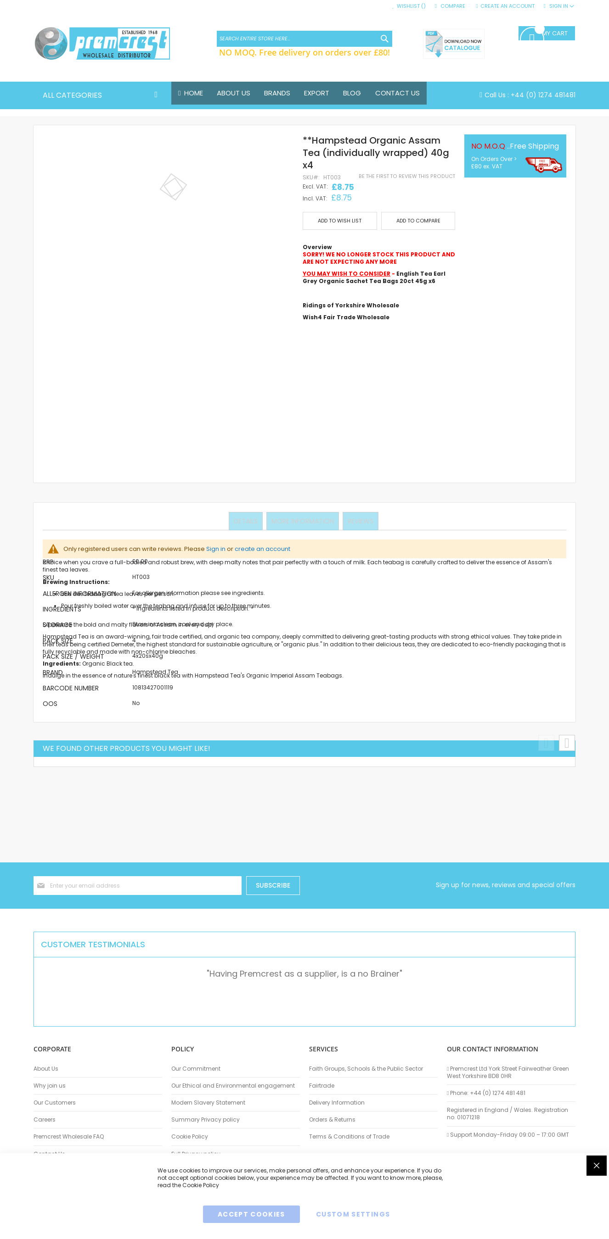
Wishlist (411, 6)
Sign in (216, 548)
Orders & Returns (332, 1119)
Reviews (359, 520)
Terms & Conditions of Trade (349, 1136)
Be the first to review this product (407, 176)
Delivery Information (337, 1102)
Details (247, 520)
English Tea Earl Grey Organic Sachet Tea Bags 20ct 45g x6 (374, 277)
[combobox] (304, 39)
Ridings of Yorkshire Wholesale (351, 305)
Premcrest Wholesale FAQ (69, 1136)
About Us (46, 1068)
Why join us (50, 1085)
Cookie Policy (189, 1136)
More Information (302, 520)
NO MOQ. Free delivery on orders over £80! (304, 52)
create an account (262, 548)
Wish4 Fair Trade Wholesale (346, 317)
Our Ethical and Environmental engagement (233, 1085)
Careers (45, 1119)
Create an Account (507, 6)
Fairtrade (321, 1085)
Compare (453, 6)
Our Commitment (195, 1068)
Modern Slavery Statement (208, 1102)
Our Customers (55, 1102)
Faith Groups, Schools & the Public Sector (366, 1068)
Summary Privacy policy (205, 1119)
